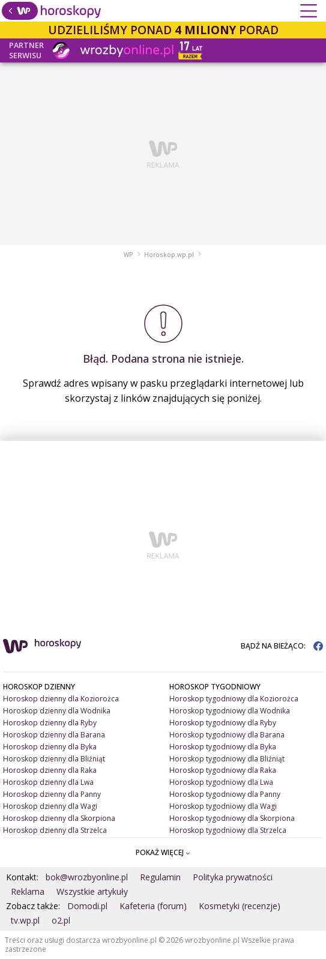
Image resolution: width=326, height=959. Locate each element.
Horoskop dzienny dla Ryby (50, 723)
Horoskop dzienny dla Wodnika (56, 711)
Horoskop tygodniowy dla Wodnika (229, 711)
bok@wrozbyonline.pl (87, 877)
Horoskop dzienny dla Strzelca (55, 830)
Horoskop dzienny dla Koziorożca (61, 699)
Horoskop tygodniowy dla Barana (227, 735)
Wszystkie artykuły (92, 891)
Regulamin (160, 877)
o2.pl (61, 920)
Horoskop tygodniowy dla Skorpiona (232, 818)
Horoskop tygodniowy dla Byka (222, 747)
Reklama (27, 891)
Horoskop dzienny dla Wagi (50, 806)
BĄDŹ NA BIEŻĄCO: (282, 646)
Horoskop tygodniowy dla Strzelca (227, 830)
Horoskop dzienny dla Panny (52, 794)
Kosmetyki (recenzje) (239, 906)
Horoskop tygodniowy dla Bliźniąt (227, 759)
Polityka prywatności (233, 877)
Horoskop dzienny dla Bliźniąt (54, 759)
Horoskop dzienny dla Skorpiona (59, 818)
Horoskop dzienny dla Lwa (48, 782)
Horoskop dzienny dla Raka (50, 770)
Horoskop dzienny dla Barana (54, 735)
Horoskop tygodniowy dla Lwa (221, 782)
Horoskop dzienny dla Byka (50, 747)
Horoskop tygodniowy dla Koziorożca (233, 699)
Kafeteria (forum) (153, 906)
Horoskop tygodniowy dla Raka (222, 770)
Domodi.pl (87, 906)
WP (128, 254)
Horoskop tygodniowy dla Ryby (222, 723)
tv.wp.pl (25, 920)
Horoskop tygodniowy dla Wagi (223, 806)
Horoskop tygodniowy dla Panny (224, 794)
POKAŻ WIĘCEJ (163, 852)
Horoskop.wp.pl (169, 254)
